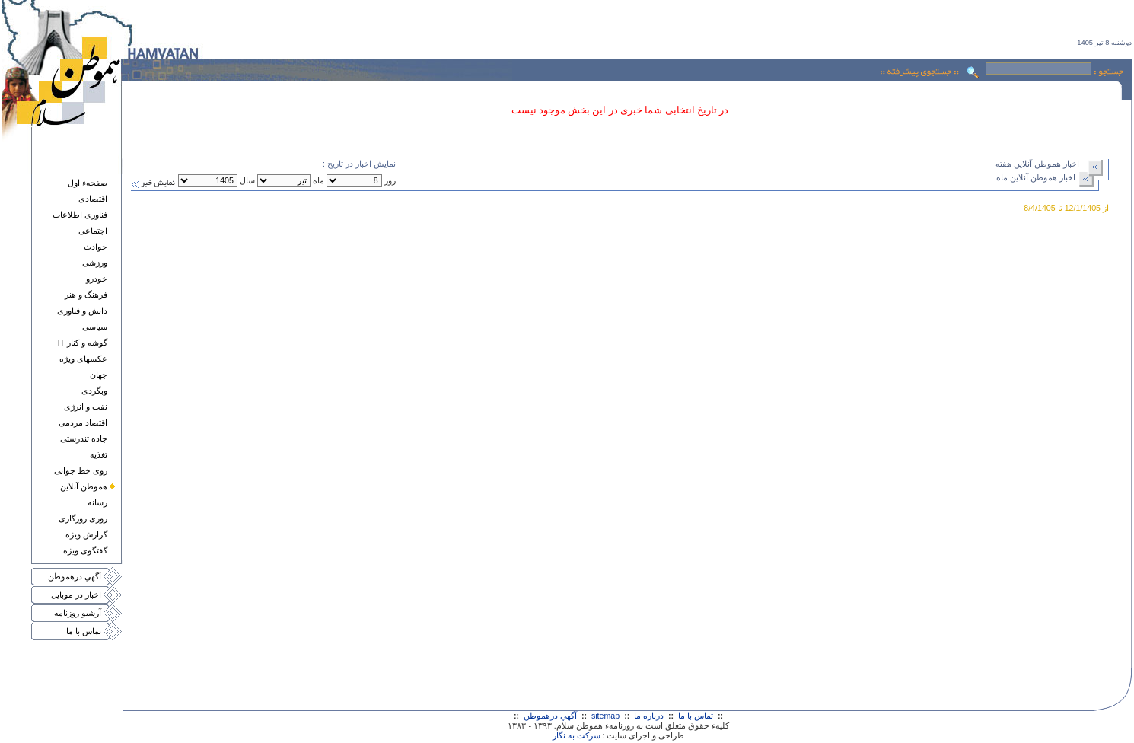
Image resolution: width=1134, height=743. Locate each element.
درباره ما (649, 715)
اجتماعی (92, 230)
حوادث (95, 246)
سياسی (94, 326)
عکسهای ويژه (83, 358)
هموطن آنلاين (83, 486)
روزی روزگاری (83, 518)
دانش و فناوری (82, 310)
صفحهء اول (87, 182)
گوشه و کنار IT (82, 342)
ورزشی (94, 262)
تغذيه (98, 454)
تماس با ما (83, 631)
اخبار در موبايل (76, 594)
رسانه (97, 502)
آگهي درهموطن (74, 576)
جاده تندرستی (83, 438)
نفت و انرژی (85, 406)
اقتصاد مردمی (83, 422)
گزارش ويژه (86, 534)
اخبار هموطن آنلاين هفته (1037, 163)
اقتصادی (92, 198)
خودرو (96, 278)
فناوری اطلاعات (80, 214)
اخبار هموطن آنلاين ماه (1035, 177)
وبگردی (94, 390)
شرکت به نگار (576, 735)
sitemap (605, 715)
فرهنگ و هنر (86, 294)
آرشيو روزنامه (77, 612)
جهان (98, 374)
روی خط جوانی (80, 470)
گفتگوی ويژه (85, 550)
